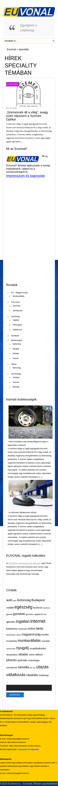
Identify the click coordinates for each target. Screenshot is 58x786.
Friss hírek (15, 302)
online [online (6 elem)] (32, 654)
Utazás (15, 358)
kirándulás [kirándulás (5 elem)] (22, 629)
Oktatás (16, 353)
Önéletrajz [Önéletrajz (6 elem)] (44, 675)
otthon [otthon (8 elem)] (39, 654)
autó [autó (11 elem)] (9, 600)
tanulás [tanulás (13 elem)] (23, 667)
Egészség (13, 84)
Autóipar (16, 377)
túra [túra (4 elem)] (34, 668)
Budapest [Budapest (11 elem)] (38, 600)
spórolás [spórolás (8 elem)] (22, 660)
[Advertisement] (29, 256)
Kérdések (15, 336)
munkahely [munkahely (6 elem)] (11, 641)
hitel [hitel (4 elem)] (45, 614)
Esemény (16, 306)
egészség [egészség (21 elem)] (23, 607)
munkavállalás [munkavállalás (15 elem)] (29, 641)
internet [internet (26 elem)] (37, 621)
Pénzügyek (17, 325)
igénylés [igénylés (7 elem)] (10, 622)
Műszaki (16, 387)
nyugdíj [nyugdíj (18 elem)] (22, 648)
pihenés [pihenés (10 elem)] (11, 660)
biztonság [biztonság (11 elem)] (24, 600)
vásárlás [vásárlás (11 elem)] (32, 675)
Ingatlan (16, 320)
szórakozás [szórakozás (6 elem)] (11, 667)
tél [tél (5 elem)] (31, 667)
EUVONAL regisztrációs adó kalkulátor (25, 563)
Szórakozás (17, 311)
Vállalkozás (17, 330)
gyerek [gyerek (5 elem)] (9, 614)
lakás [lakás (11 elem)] (39, 628)
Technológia (16, 374)
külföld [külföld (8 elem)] (31, 628)
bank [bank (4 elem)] (15, 600)
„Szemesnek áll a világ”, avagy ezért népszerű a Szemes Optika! (27, 116)
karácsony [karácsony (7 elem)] (11, 628)
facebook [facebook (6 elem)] (37, 607)
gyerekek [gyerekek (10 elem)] (19, 614)
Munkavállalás (18, 296)
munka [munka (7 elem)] (45, 634)
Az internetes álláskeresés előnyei (23, 512)
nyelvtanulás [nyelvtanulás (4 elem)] (10, 649)
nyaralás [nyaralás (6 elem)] (45, 641)
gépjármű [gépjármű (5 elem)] (39, 614)
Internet (16, 382)
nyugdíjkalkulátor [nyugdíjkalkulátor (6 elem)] (37, 648)
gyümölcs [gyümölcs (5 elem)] (30, 614)
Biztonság (17, 368)
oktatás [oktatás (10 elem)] (23, 654)
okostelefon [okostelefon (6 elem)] (12, 654)
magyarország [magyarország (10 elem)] (31, 634)
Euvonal (11, 49)
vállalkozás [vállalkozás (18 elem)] (16, 674)
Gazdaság (15, 316)
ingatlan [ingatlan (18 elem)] (23, 621)
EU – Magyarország (19, 293)
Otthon (14, 364)
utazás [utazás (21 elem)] (42, 667)
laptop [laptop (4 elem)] (18, 635)
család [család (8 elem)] (10, 607)
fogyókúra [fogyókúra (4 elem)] (46, 608)
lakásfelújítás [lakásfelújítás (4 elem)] (11, 635)
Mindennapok (16, 340)
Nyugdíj (16, 349)
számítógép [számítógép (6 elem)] (34, 660)
